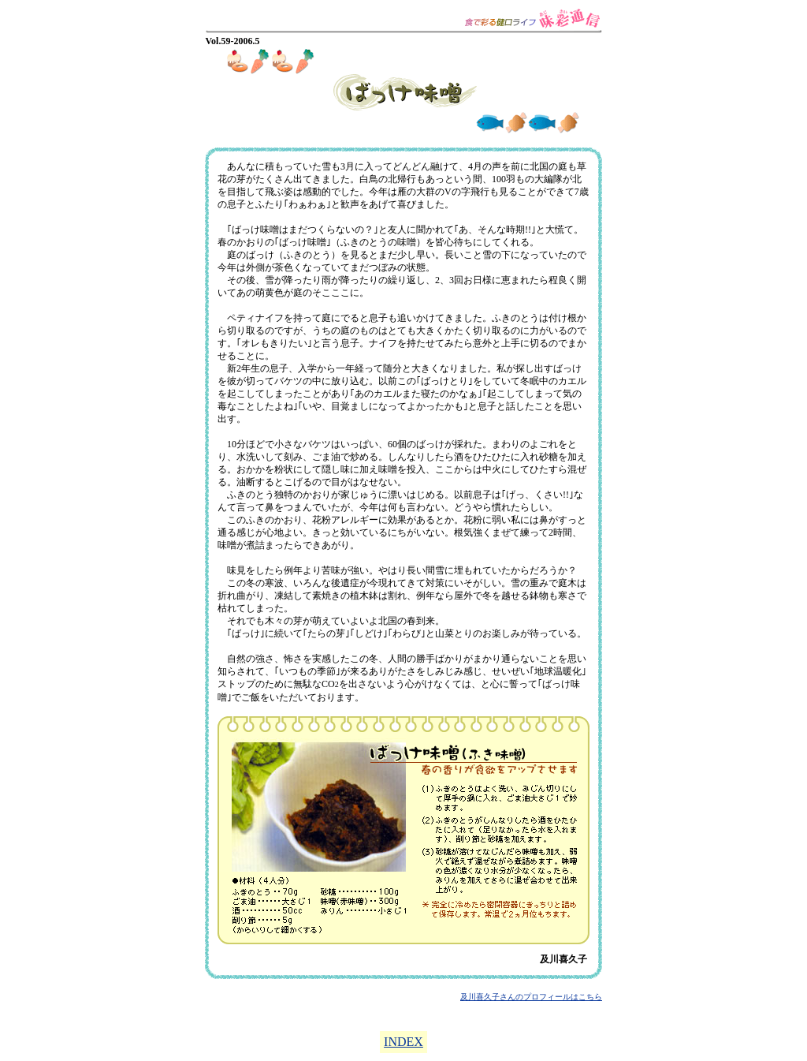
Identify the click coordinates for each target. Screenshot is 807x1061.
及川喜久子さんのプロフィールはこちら (531, 996)
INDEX (403, 1041)
